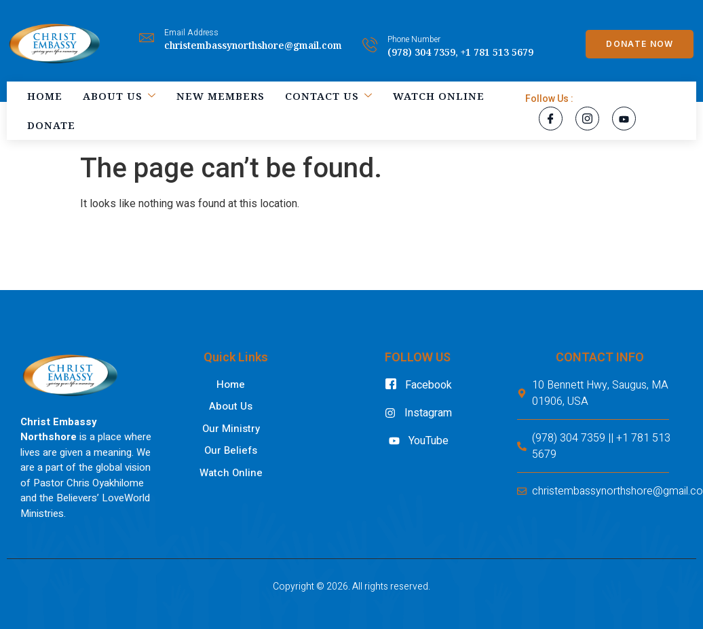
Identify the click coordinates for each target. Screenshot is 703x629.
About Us (119, 96)
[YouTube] (624, 118)
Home (44, 96)
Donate (51, 125)
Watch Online (438, 96)
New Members (220, 96)
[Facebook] (551, 118)
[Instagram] (587, 118)
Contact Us (329, 96)
